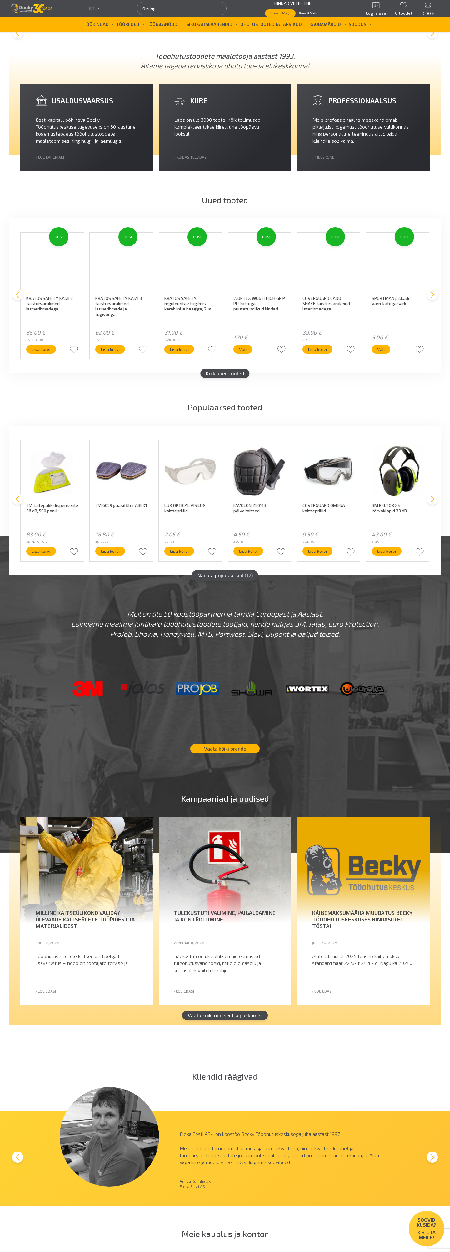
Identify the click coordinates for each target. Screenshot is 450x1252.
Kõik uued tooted (225, 373)
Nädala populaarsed (225, 575)
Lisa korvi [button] (41, 349)
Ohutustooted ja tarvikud (271, 24)
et (94, 8)
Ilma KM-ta (308, 13)
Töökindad (96, 24)
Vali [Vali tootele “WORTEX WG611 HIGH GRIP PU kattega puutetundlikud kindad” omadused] (243, 349)
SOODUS (357, 24)
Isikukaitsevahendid (208, 24)
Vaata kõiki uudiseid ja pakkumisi (225, 1016)
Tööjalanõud (162, 24)
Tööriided (128, 24)
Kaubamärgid (325, 24)
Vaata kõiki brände (225, 749)
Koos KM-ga (280, 13)
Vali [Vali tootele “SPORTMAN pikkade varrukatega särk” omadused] (381, 349)
